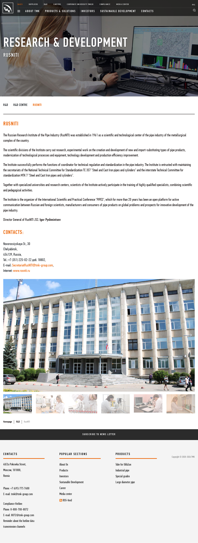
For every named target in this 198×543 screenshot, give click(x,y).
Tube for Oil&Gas (123, 464)
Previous (10, 335)
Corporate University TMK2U (80, 4)
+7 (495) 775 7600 (19, 488)
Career (62, 488)
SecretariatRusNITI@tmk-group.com (32, 265)
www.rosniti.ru (21, 271)
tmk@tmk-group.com (22, 494)
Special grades (123, 476)
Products (63, 470)
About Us (63, 464)
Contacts (147, 11)
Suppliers (33, 4)
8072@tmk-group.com (22, 515)
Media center (65, 494)
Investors (88, 11)
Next (187, 335)
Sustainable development (118, 11)
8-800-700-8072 (19, 509)
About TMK (32, 11)
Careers (57, 4)
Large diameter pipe (125, 482)
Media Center (122, 4)
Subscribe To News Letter (99, 434)
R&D (45, 4)
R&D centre (20, 105)
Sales (20, 4)
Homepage (7, 422)
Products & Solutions (60, 11)
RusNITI (37, 105)
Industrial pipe (122, 470)
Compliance (105, 4)
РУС (193, 5)
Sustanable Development (71, 482)
